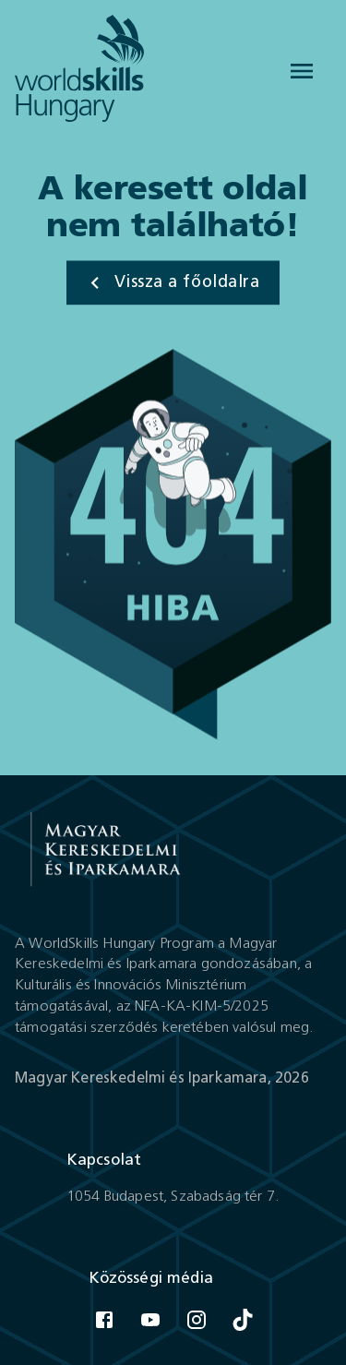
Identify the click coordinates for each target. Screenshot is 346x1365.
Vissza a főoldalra (171, 283)
